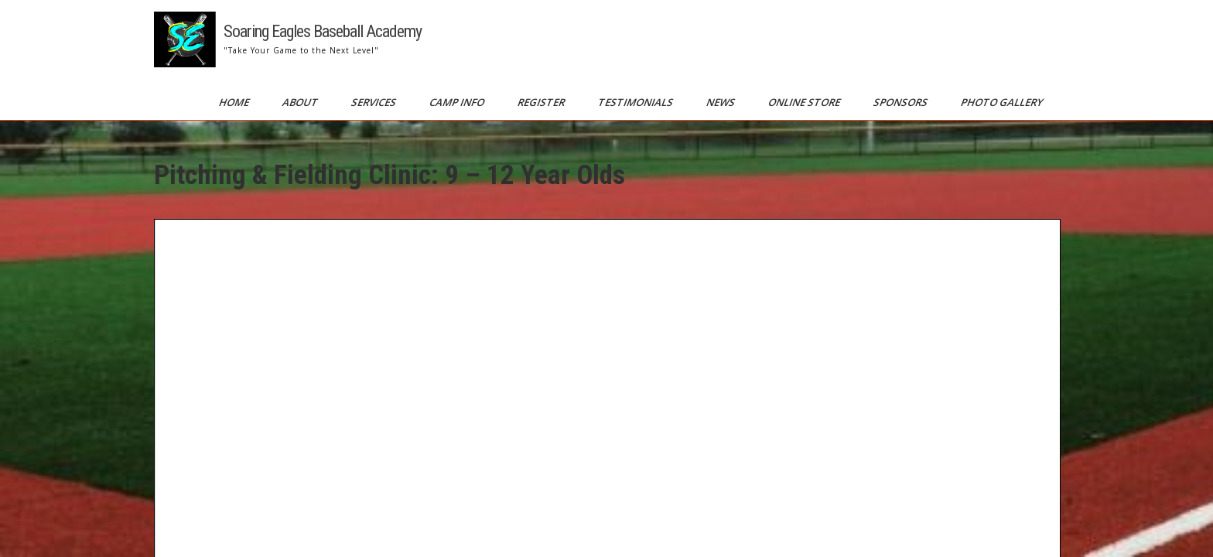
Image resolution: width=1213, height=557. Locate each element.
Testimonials (636, 102)
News (722, 102)
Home (235, 102)
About (301, 102)
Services (375, 102)
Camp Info (458, 102)
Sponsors (901, 102)
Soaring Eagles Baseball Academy (323, 31)
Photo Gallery (1003, 102)
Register (542, 102)
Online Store (805, 102)
